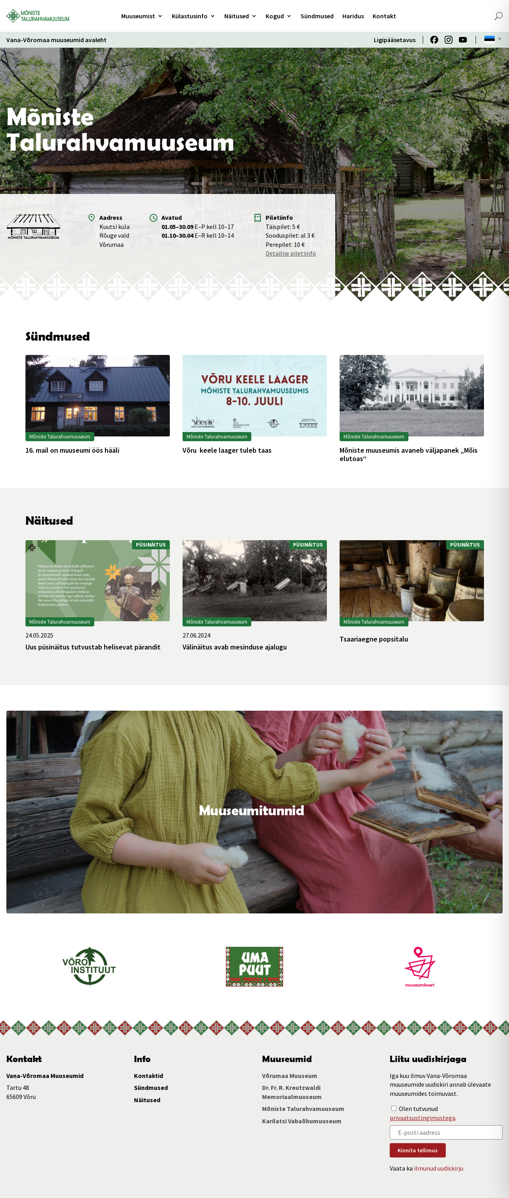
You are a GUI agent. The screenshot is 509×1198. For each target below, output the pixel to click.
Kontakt (384, 16)
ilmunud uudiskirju (438, 1168)
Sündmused (317, 16)
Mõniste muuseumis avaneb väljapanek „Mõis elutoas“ (409, 454)
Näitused (236, 16)
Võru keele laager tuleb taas (227, 450)
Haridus (353, 16)
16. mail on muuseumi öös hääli (72, 450)
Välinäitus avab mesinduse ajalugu (235, 647)
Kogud (275, 16)
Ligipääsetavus (395, 40)
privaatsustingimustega (422, 1118)
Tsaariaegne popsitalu (374, 639)
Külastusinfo (190, 16)
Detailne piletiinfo (291, 253)
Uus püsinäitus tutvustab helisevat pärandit (93, 647)
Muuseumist (138, 16)
